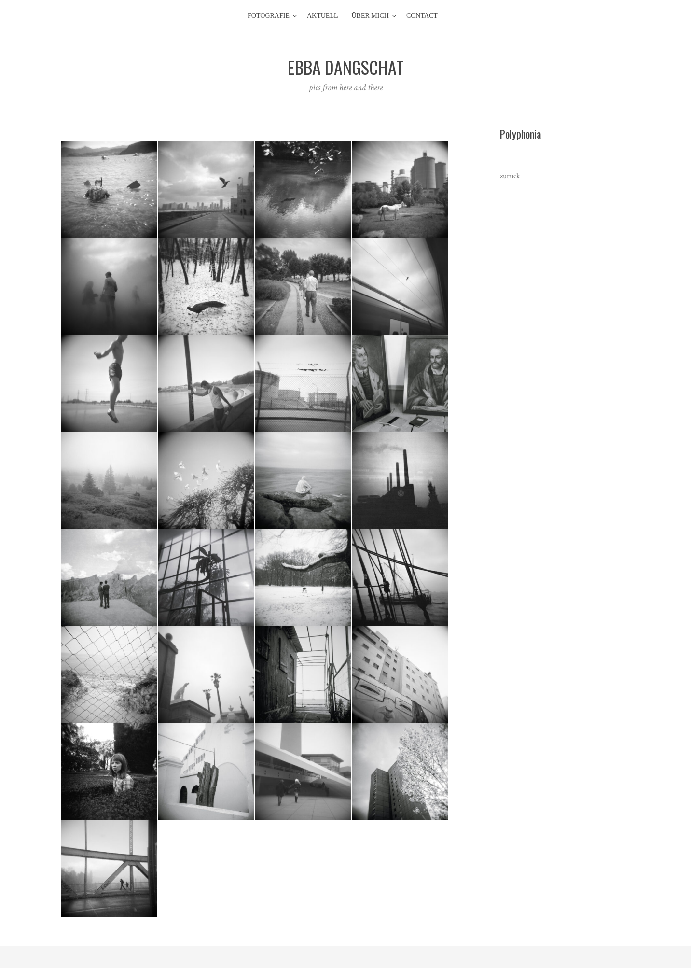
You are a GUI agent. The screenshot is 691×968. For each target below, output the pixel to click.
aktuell (322, 15)
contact (422, 15)
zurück (510, 176)
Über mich (370, 15)
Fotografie (269, 15)
